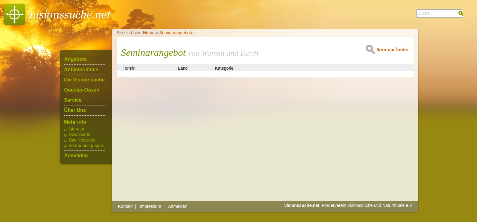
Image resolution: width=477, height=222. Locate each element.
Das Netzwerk (82, 140)
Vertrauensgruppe (86, 146)
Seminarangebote (176, 32)
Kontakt (125, 206)
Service (73, 100)
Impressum (150, 206)
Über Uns (75, 110)
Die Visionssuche (84, 79)
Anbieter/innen (81, 69)
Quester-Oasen (81, 90)
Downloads (79, 135)
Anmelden (76, 155)
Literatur (76, 129)
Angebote (75, 59)
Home (148, 32)
